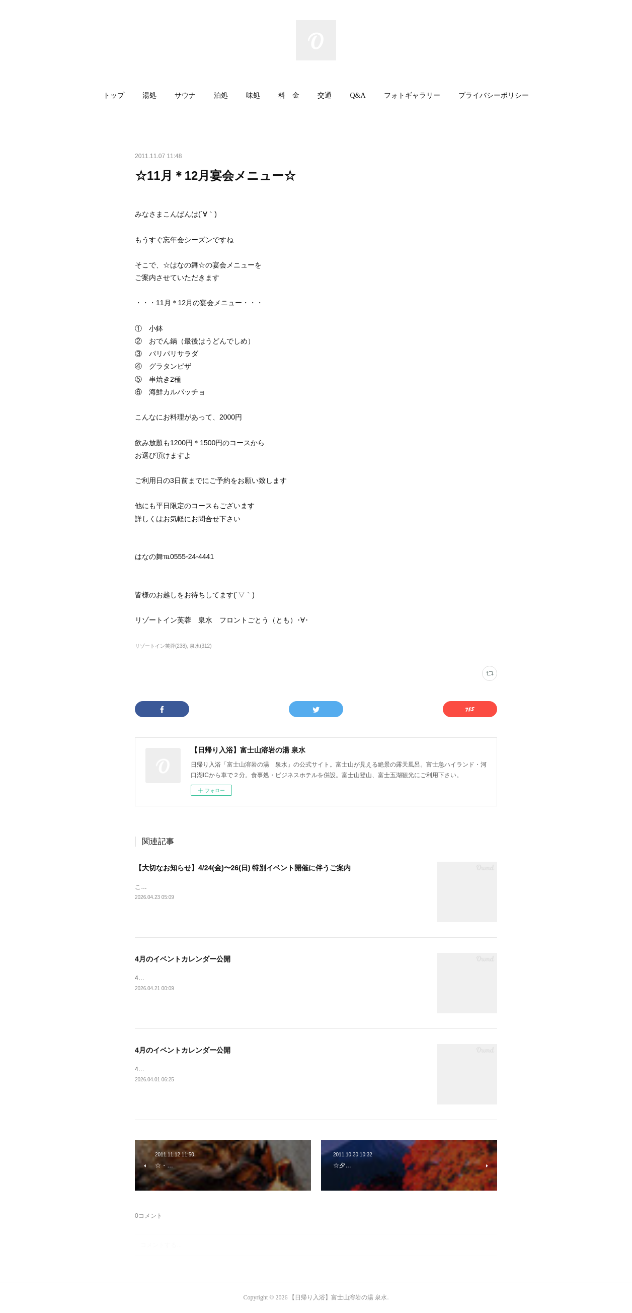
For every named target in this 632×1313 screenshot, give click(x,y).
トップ (113, 95)
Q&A (357, 95)
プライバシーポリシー (493, 95)
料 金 (288, 95)
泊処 (221, 95)
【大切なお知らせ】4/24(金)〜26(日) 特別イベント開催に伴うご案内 (243, 868)
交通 (325, 95)
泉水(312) (200, 646)
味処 (253, 95)
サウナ (185, 95)
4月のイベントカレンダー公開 (182, 959)
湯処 (149, 95)
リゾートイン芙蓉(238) (161, 646)
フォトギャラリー (412, 95)
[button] (113, 96)
